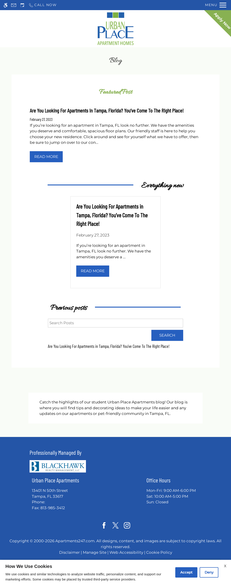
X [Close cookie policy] (225, 566)
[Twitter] (116, 525)
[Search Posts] (115, 323)
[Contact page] (13, 5)
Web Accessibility (126, 552)
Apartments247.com (75, 541)
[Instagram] (127, 525)
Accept (186, 572)
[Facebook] (104, 525)
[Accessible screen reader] (5, 5)
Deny (209, 572)
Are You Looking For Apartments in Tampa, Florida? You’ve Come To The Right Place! (109, 346)
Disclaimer (69, 552)
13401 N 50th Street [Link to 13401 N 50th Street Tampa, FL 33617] (55, 493)
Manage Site (94, 552)
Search (167, 335)
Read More (46, 156)
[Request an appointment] (22, 5)
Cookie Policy (159, 552)
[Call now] (42, 5)
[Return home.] (115, 28)
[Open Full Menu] (215, 5)
